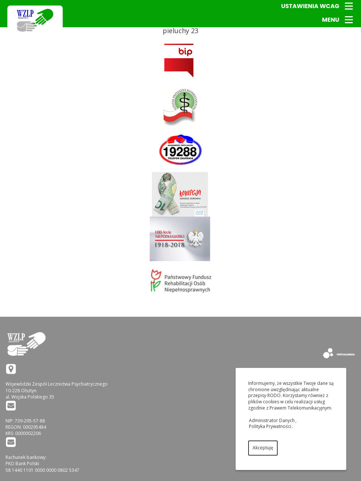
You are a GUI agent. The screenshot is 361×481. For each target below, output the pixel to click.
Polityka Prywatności (270, 426)
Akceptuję (263, 448)
